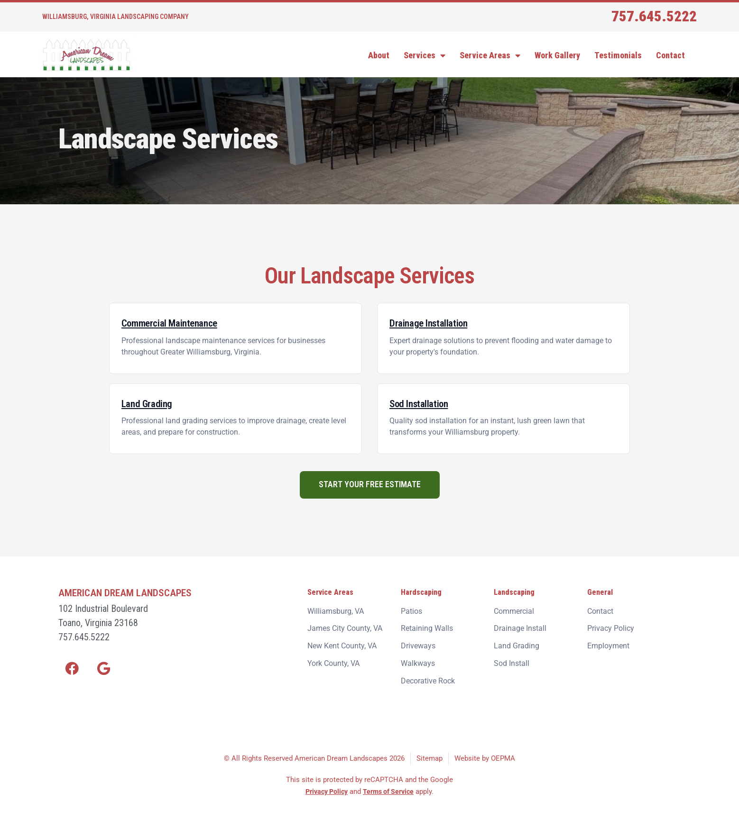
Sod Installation (422, 403)
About (378, 55)
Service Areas (490, 55)
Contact (670, 55)
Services (424, 55)
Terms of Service (390, 784)
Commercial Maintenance (176, 322)
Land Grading (149, 403)
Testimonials (618, 55)
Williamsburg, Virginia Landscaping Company (115, 16)
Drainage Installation (433, 322)
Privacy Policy (325, 784)
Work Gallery (557, 55)
